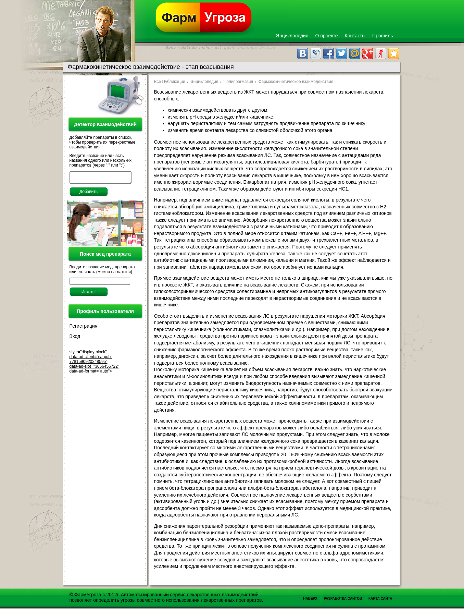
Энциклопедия (292, 35)
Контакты (355, 35)
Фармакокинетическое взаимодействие (295, 81)
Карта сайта (380, 598)
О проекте (326, 35)
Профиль (382, 35)
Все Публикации (169, 81)
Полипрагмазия (238, 81)
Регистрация (84, 328)
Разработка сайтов (343, 598)
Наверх (310, 598)
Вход (75, 338)
